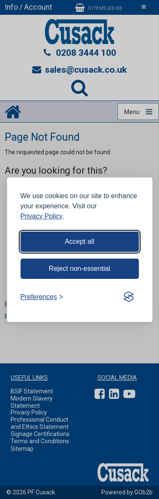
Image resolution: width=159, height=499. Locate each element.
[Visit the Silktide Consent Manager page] (128, 297)
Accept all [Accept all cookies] (79, 241)
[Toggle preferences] (41, 297)
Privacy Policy (41, 216)
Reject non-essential (79, 268)
